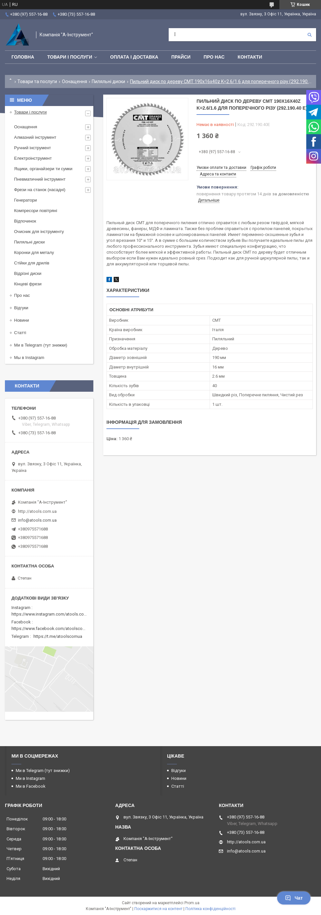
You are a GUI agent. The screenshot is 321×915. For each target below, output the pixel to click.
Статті (20, 332)
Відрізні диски (27, 273)
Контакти (250, 57)
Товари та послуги (37, 81)
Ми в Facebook (31, 786)
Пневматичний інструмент (40, 179)
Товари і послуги (69, 57)
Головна (22, 57)
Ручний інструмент (32, 147)
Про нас (214, 57)
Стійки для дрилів (31, 262)
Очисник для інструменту (39, 231)
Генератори (25, 200)
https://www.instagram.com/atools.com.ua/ (53, 614)
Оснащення (74, 81)
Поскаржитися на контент (158, 908)
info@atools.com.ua (37, 520)
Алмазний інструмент (35, 137)
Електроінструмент (33, 158)
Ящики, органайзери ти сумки (43, 168)
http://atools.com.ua (37, 511)
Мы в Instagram (29, 357)
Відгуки (21, 307)
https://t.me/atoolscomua (57, 636)
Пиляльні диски (108, 81)
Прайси (181, 57)
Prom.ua (191, 903)
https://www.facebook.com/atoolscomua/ (51, 628)
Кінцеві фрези (28, 283)
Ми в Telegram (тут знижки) (40, 345)
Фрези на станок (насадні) (40, 189)
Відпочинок (25, 221)
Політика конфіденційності (210, 908)
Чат (294, 898)
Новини (21, 320)
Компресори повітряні (35, 210)
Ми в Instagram (30, 778)
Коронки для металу (34, 252)
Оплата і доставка (134, 57)
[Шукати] (309, 34)
